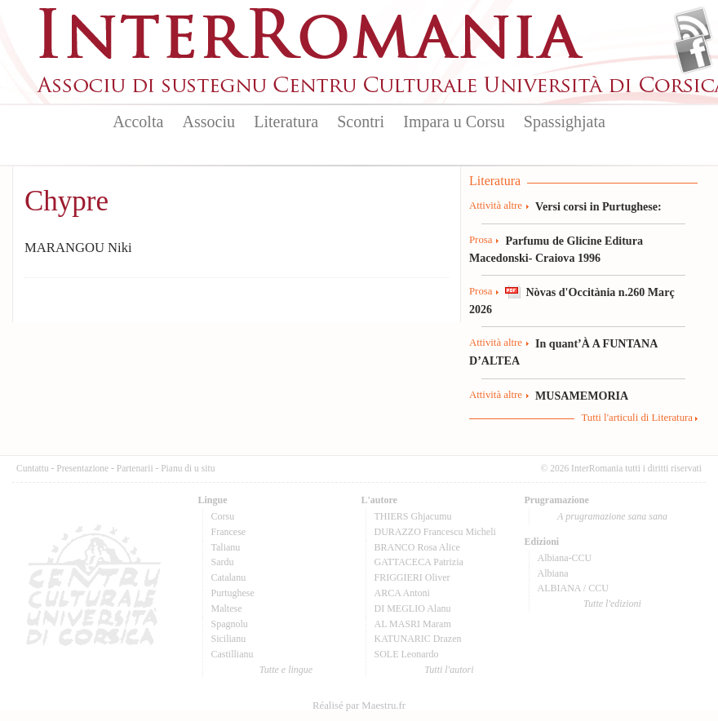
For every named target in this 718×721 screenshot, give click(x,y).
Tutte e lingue (285, 669)
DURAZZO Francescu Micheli (435, 531)
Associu (209, 121)
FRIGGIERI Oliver (412, 577)
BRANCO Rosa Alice (417, 547)
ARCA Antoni (402, 593)
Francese (228, 531)
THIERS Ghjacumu (413, 516)
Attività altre (495, 205)
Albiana (553, 573)
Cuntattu (32, 468)
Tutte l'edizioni (612, 603)
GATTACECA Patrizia (419, 562)
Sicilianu (228, 638)
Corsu (223, 516)
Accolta (138, 121)
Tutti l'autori (448, 669)
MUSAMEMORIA (581, 395)
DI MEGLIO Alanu (413, 608)
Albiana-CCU (565, 558)
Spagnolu (229, 624)
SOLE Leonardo (407, 654)
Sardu (222, 562)
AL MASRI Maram (413, 624)
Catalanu (228, 577)
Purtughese (233, 593)
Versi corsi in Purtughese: (598, 206)
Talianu (226, 547)
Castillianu (232, 654)
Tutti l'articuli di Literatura (637, 417)
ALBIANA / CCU (573, 588)
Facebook (693, 54)
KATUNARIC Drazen (418, 638)
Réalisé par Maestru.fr (359, 705)
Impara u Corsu (453, 121)
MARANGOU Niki (78, 247)
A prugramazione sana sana (612, 516)
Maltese (226, 608)
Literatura (286, 121)
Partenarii (135, 468)
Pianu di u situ (188, 468)
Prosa (480, 239)
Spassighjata (564, 121)
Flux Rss (693, 27)
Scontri (360, 121)
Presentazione (82, 468)
